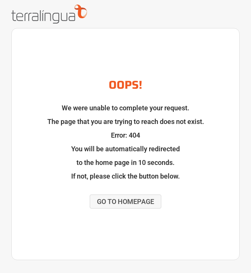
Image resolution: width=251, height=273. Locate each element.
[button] (125, 202)
